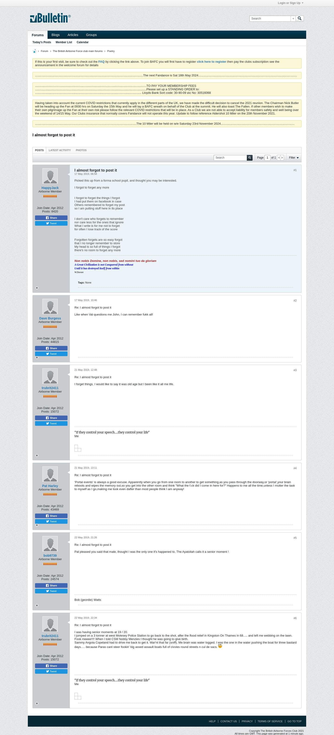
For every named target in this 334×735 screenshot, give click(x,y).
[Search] (272, 19)
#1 (295, 170)
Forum (44, 51)
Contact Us (229, 721)
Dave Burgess (50, 318)
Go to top (295, 721)
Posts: (46, 211)
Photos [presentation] (81, 150)
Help (212, 721)
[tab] (39, 150)
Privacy (247, 721)
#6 (295, 618)
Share (51, 218)
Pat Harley (50, 486)
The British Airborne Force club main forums (78, 51)
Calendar (83, 42)
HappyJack (50, 188)
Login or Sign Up (290, 3)
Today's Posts (41, 42)
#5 (295, 538)
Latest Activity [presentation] (60, 150)
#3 (295, 370)
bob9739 (50, 555)
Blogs (55, 35)
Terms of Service (270, 721)
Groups (91, 35)
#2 (295, 300)
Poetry (111, 51)
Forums (38, 35)
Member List (64, 42)
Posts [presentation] (39, 150)
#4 (295, 468)
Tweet (51, 223)
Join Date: (44, 208)
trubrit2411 (50, 388)
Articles (72, 35)
